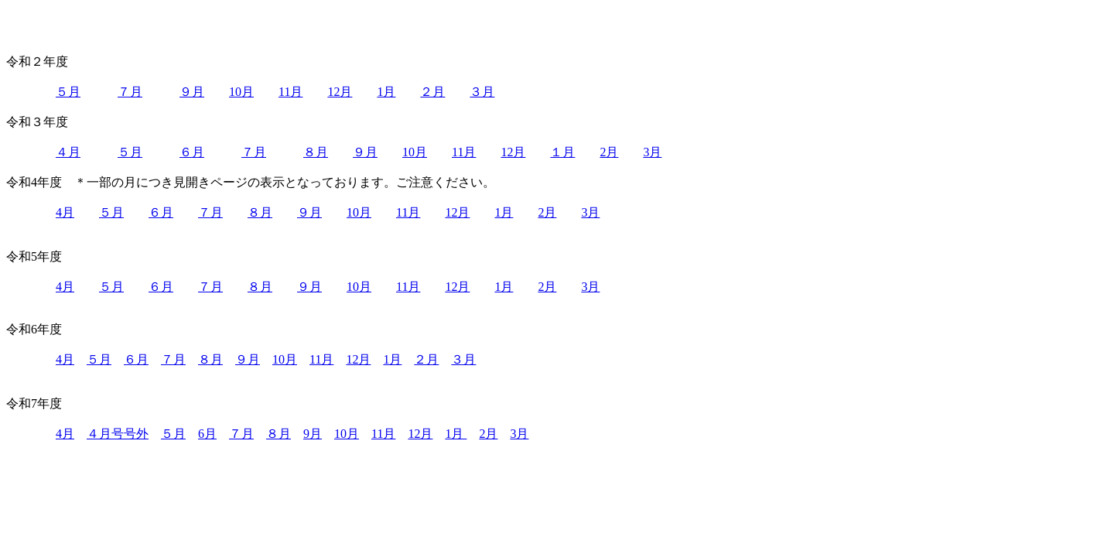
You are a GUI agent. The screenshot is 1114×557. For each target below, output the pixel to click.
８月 (315, 152)
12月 (339, 91)
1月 (386, 91)
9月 (312, 433)
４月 (68, 152)
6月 (207, 433)
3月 (652, 152)
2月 (609, 152)
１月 (562, 152)
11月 (290, 91)
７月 (130, 91)
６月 (191, 152)
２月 (432, 91)
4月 (65, 212)
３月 (482, 91)
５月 (68, 91)
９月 (191, 91)
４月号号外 (118, 433)
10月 (241, 91)
